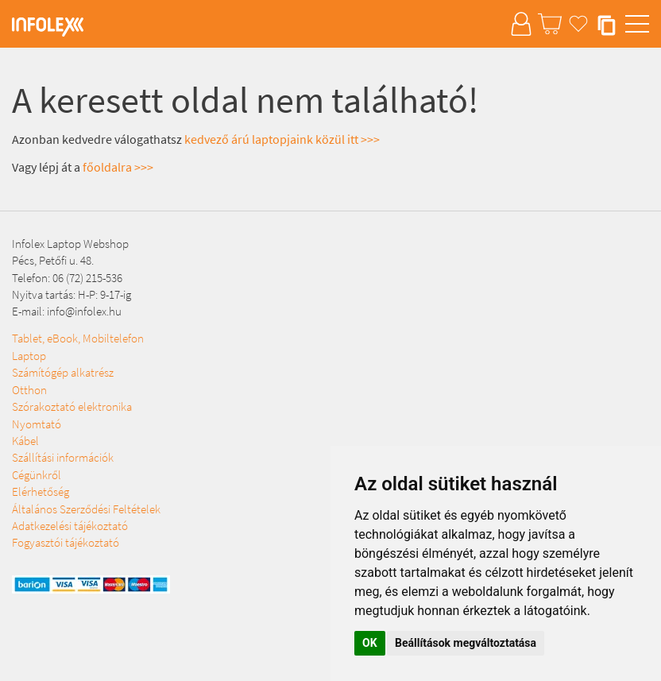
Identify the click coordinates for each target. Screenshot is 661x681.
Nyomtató (36, 423)
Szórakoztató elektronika (72, 406)
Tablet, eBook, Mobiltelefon (78, 338)
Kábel (25, 440)
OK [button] (369, 643)
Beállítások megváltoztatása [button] (465, 643)
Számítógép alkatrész (63, 372)
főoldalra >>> (118, 167)
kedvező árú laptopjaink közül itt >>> (282, 139)
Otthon (29, 389)
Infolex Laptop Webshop (70, 243)
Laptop (29, 355)
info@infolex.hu (84, 311)
